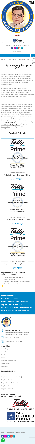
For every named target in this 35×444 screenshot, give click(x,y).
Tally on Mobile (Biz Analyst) (9, 383)
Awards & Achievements (8, 361)
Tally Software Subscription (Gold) (17, 219)
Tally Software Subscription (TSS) (19, 59)
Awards (30, 43)
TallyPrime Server (6, 386)
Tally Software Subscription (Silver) (17, 175)
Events (8, 45)
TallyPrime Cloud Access (8, 380)
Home (3, 43)
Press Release (16, 45)
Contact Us (25, 45)
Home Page (5, 349)
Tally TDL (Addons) (7, 389)
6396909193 (14, 307)
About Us (10, 43)
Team (25, 43)
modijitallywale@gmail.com (19, 310)
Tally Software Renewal (17, 173)
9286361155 (24, 307)
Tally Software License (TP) (9, 374)
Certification (18, 43)
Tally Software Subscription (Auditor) (17, 264)
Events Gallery (5, 364)
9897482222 (17, 52)
